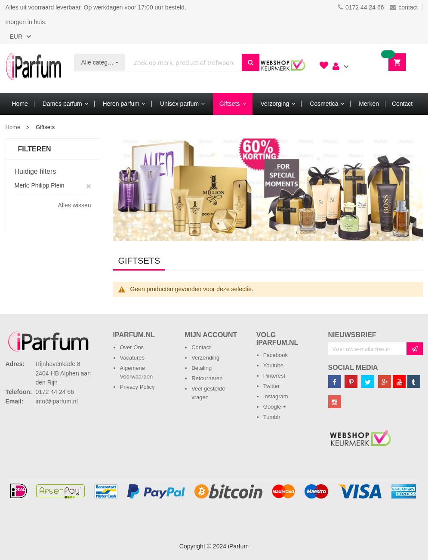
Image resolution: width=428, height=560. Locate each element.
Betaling (201, 368)
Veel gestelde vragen (208, 392)
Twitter (271, 386)
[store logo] (34, 68)
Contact (201, 347)
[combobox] (183, 62)
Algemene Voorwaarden (136, 372)
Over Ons (132, 347)
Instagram (275, 396)
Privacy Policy (137, 387)
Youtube (273, 365)
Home (13, 127)
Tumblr (271, 417)
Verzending (205, 357)
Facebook (275, 355)
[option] (268, 189)
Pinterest (274, 375)
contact (404, 7)
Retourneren (206, 378)
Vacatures (132, 357)
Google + (274, 406)
